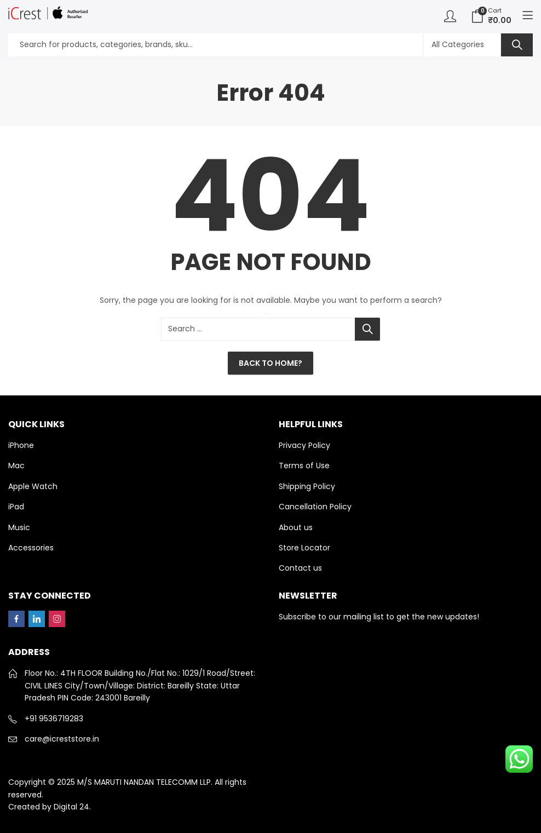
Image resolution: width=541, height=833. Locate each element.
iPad (16, 506)
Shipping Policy (307, 486)
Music (19, 527)
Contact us (300, 567)
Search (517, 44)
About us (296, 527)
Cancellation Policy (315, 506)
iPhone (21, 445)
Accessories (31, 547)
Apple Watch (32, 486)
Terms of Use (304, 465)
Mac (16, 465)
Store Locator (304, 547)
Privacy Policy (304, 445)
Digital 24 (71, 806)
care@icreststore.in (62, 738)
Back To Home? (270, 363)
